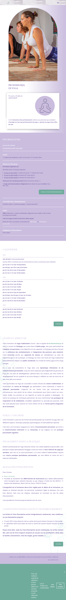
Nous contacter (9, 476)
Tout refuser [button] (52, 585)
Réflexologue (33, 222)
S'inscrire (58, 324)
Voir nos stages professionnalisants (51, 192)
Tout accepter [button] (60, 585)
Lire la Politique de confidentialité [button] (44, 586)
